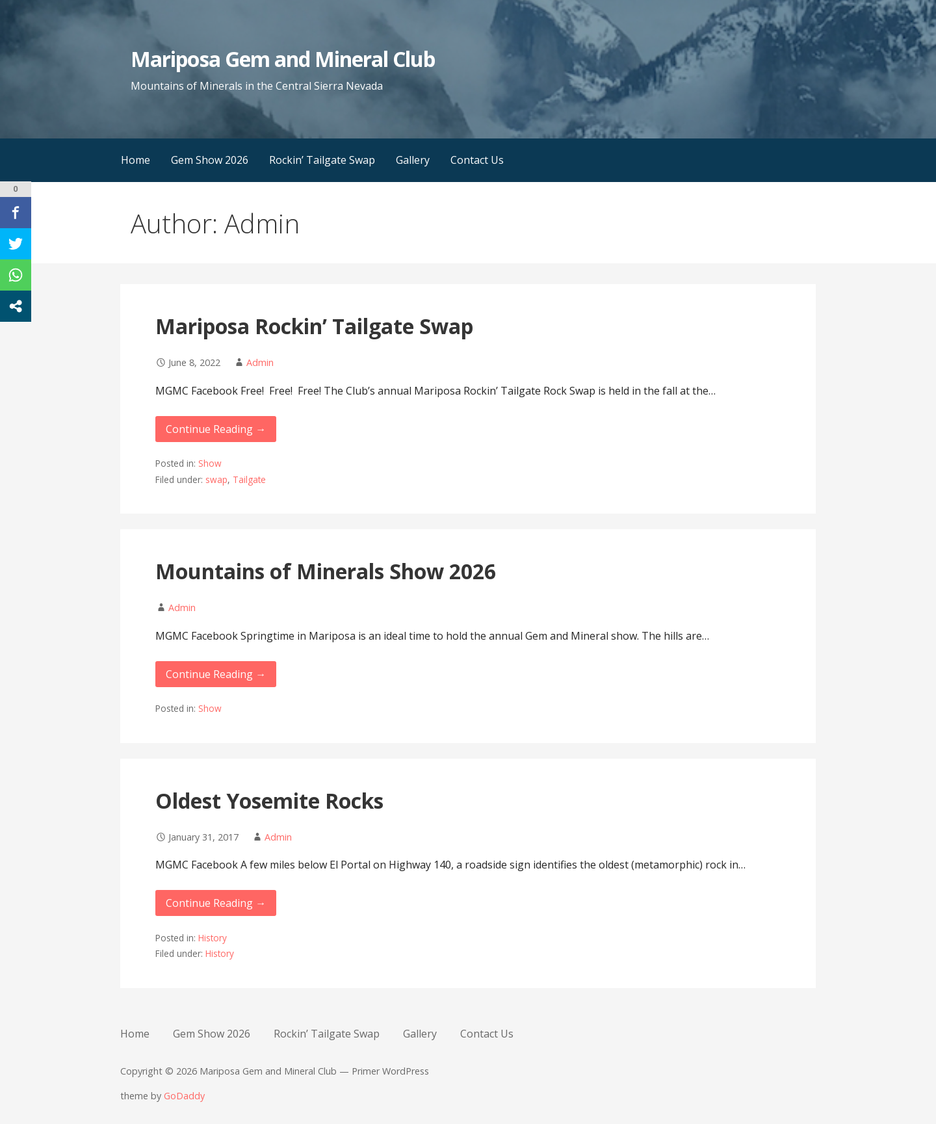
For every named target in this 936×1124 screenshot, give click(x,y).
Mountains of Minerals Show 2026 (325, 571)
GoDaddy (184, 1096)
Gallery (413, 160)
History (212, 938)
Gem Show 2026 (209, 160)
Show (210, 463)
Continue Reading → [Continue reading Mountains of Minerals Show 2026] (216, 674)
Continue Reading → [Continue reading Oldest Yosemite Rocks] (216, 903)
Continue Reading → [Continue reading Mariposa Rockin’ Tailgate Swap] (216, 429)
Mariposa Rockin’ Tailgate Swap (314, 326)
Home (135, 160)
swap (216, 479)
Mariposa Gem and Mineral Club (283, 59)
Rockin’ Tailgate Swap (322, 160)
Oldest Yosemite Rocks (269, 801)
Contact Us (477, 160)
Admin (260, 362)
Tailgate (249, 479)
